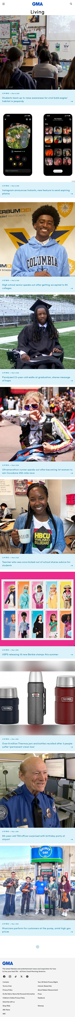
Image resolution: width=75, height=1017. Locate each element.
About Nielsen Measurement (48, 990)
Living (5, 93)
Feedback (41, 998)
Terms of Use (7, 986)
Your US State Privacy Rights (48, 982)
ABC (4, 1013)
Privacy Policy (7, 990)
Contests (6, 982)
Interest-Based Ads (45, 986)
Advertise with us (9, 1002)
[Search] (71, 4)
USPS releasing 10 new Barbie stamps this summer (30, 654)
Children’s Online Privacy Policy (14, 998)
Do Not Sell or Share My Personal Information (19, 994)
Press (40, 994)
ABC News (6, 1010)
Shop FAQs (6, 1006)
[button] (3, 4)
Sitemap (41, 1006)
